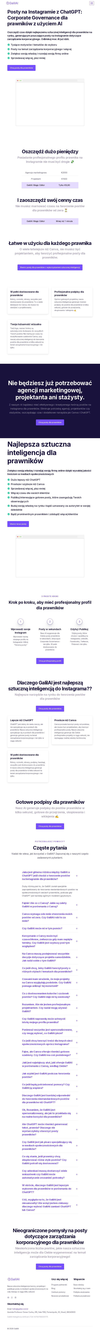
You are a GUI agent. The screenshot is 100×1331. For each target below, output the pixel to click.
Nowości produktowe (60, 1296)
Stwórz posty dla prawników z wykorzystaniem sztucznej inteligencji (50, 267)
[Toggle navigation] (91, 3)
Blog (53, 1288)
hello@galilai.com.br (20, 1309)
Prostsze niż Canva (65, 720)
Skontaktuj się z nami (82, 1288)
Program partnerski (59, 1285)
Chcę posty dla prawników (21, 68)
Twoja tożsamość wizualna (25, 324)
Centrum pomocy (58, 1292)
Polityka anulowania (81, 1292)
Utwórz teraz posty (18, 524)
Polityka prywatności (82, 1296)
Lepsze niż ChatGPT (21, 720)
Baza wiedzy (79, 1285)
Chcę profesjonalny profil (50, 661)
